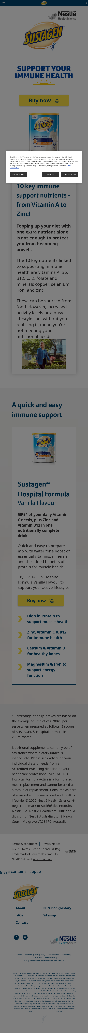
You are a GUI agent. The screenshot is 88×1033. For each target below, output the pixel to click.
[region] (44, 167)
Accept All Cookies (69, 174)
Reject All (50, 174)
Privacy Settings (18, 174)
